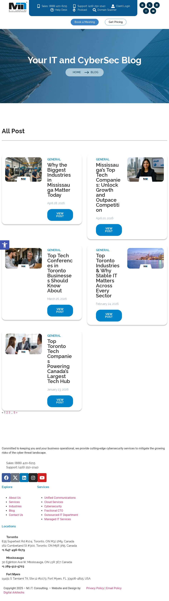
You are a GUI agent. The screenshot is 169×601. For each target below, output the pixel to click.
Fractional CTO (53, 510)
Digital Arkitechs (14, 592)
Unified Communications (60, 497)
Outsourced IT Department (61, 515)
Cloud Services (53, 502)
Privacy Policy (95, 588)
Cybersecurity (53, 506)
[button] (4, 245)
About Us (15, 497)
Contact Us (16, 515)
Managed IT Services (57, 519)
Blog (12, 510)
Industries (15, 506)
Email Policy (113, 588)
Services (14, 502)
